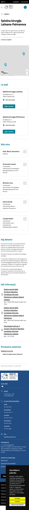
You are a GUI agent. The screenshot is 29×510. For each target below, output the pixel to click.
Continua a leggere (6, 39)
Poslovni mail (4, 460)
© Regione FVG (3, 75)
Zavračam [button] (17, 501)
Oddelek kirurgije (7, 351)
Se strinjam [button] (17, 498)
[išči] (25, 7)
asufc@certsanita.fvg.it (10, 437)
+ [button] (27, 69)
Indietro (5, 14)
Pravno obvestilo (5, 491)
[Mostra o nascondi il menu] (2, 7)
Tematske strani (5, 497)
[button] (16, 1)
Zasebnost (3, 488)
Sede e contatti (9, 106)
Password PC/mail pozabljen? (8, 463)
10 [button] (26, 71)
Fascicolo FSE (24, 2)
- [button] (27, 73)
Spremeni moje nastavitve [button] (17, 504)
